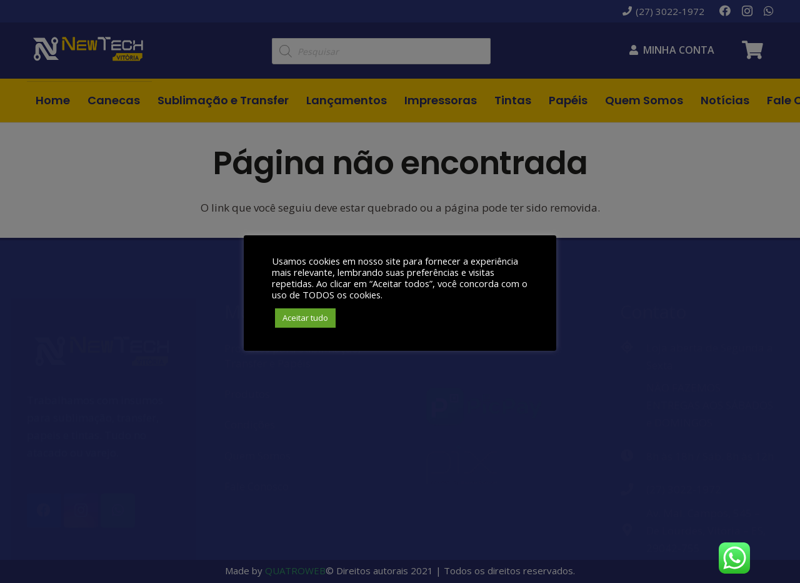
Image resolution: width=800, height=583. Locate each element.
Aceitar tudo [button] (305, 317)
